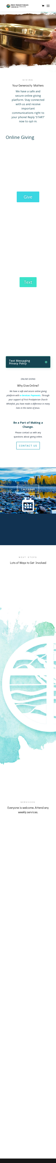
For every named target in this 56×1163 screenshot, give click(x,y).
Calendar (28, 489)
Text (28, 282)
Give (28, 197)
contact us (28, 445)
